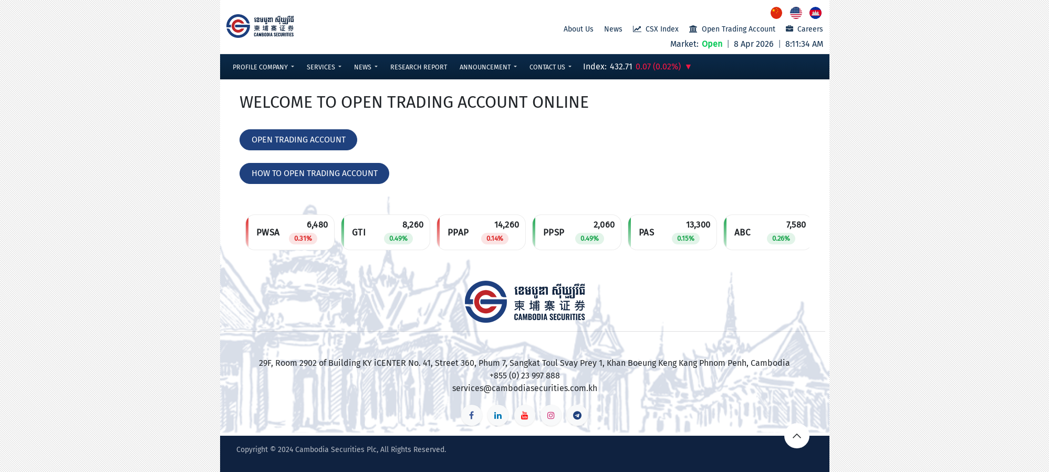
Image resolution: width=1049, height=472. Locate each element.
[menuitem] (777, 12)
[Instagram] (551, 415)
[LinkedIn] (497, 415)
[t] (577, 415)
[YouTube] (524, 415)
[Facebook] (471, 415)
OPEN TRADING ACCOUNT (299, 140)
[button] (263, 67)
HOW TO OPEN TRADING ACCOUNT (315, 173)
